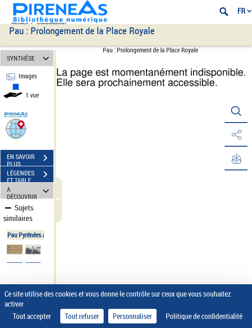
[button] (16, 128)
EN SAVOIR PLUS (30, 159)
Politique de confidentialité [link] (204, 316)
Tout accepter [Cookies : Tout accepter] (32, 316)
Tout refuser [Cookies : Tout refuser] (82, 316)
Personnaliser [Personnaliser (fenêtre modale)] (132, 316)
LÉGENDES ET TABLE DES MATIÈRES (30, 175)
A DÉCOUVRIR (29, 191)
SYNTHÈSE (29, 58)
